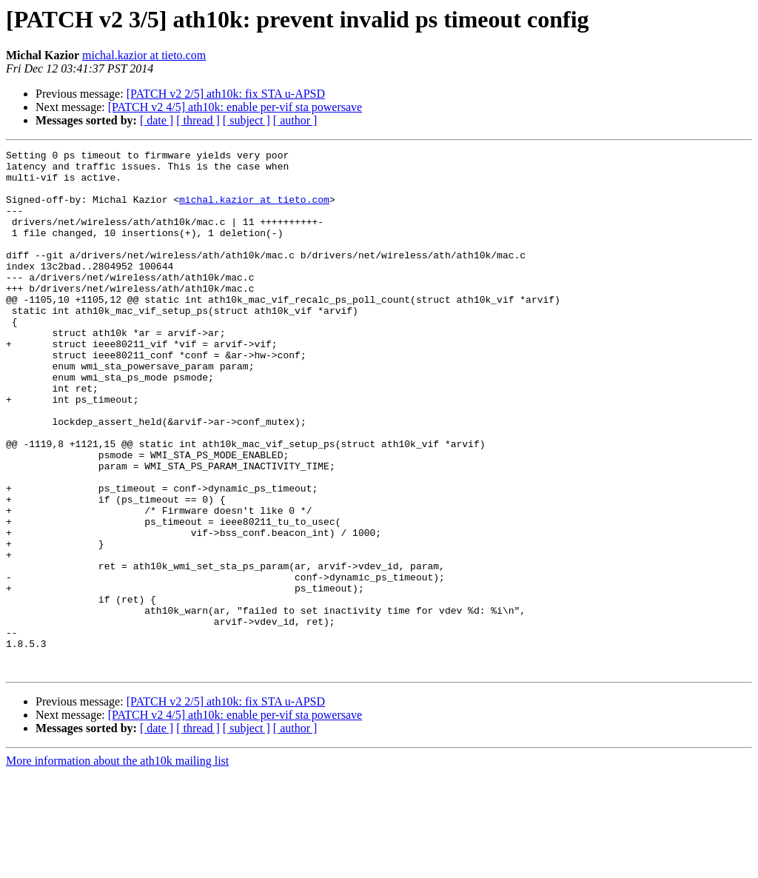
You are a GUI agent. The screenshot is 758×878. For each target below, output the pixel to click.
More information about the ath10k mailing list (117, 865)
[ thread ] (198, 120)
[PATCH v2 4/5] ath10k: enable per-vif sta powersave (235, 107)
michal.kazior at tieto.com (144, 55)
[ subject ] (246, 120)
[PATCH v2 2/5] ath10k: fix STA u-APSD (226, 93)
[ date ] (156, 120)
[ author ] (295, 120)
